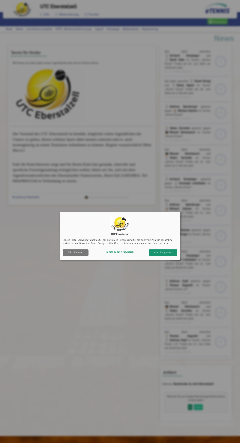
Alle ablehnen (75, 252)
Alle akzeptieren (163, 252)
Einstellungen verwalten (120, 252)
